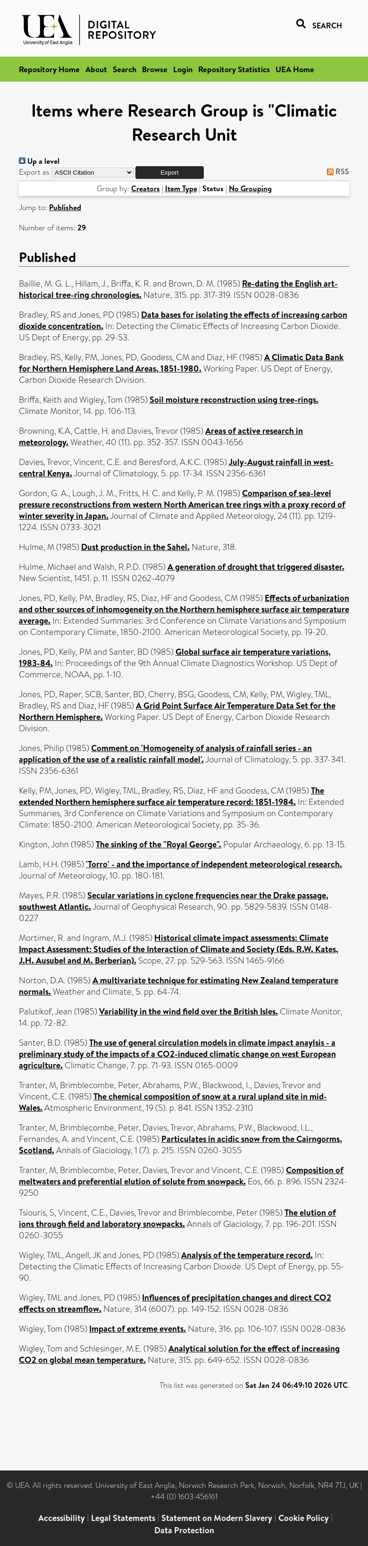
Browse (154, 69)
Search (124, 69)
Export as (34, 172)
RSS (336, 171)
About (96, 69)
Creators (145, 188)
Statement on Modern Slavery (216, 1518)
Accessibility (61, 1518)
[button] (169, 172)
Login (182, 69)
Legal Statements (123, 1518)
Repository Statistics (234, 69)
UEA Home (295, 69)
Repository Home (49, 69)
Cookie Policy (303, 1518)
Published (65, 207)
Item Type (181, 188)
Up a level (39, 161)
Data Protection (184, 1530)
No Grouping (250, 188)
